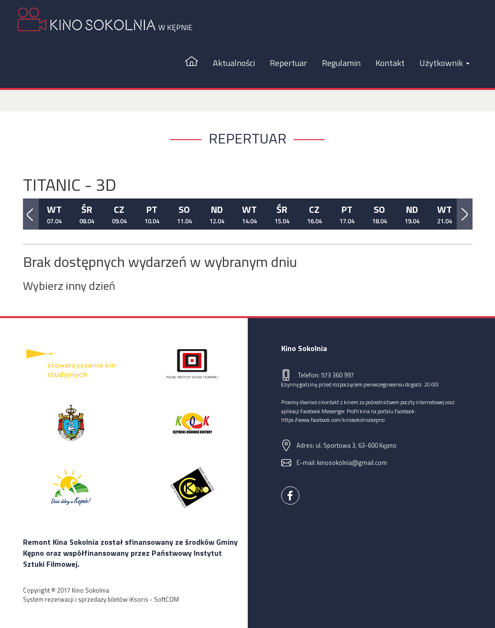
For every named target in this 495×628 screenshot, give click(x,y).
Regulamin (341, 62)
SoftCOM (166, 599)
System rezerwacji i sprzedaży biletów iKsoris (85, 599)
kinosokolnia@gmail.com (352, 462)
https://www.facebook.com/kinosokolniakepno (333, 420)
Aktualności (234, 62)
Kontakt (390, 62)
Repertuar (288, 62)
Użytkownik (444, 62)
